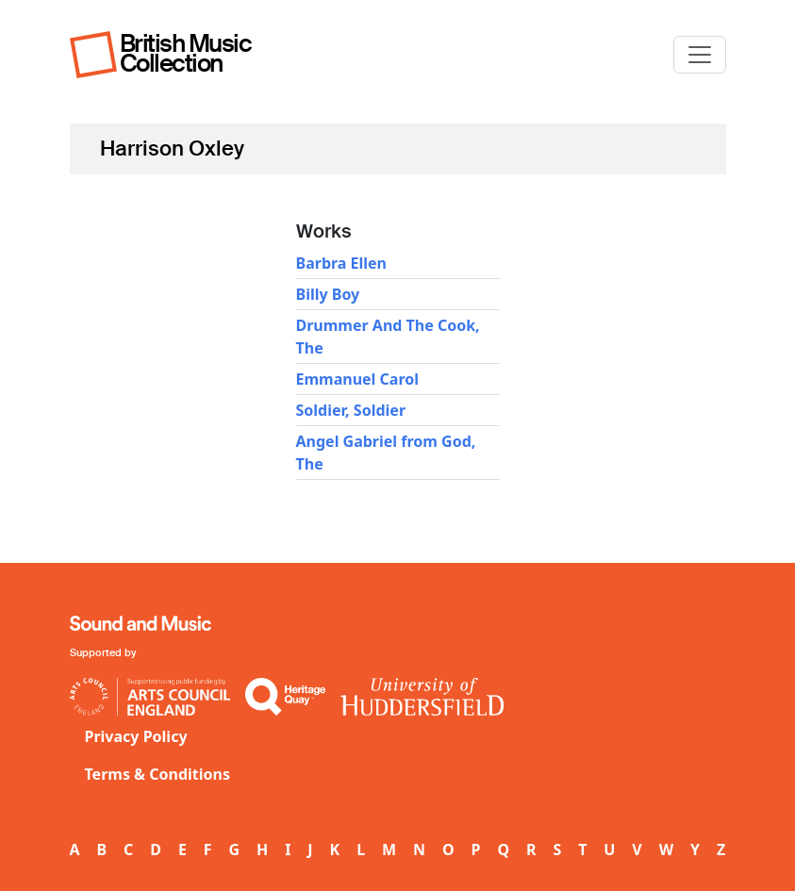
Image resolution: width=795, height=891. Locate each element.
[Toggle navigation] (699, 55)
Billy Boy (328, 294)
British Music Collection (186, 53)
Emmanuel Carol (357, 379)
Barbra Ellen (342, 263)
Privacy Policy (136, 736)
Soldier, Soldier (351, 410)
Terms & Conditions (158, 774)
